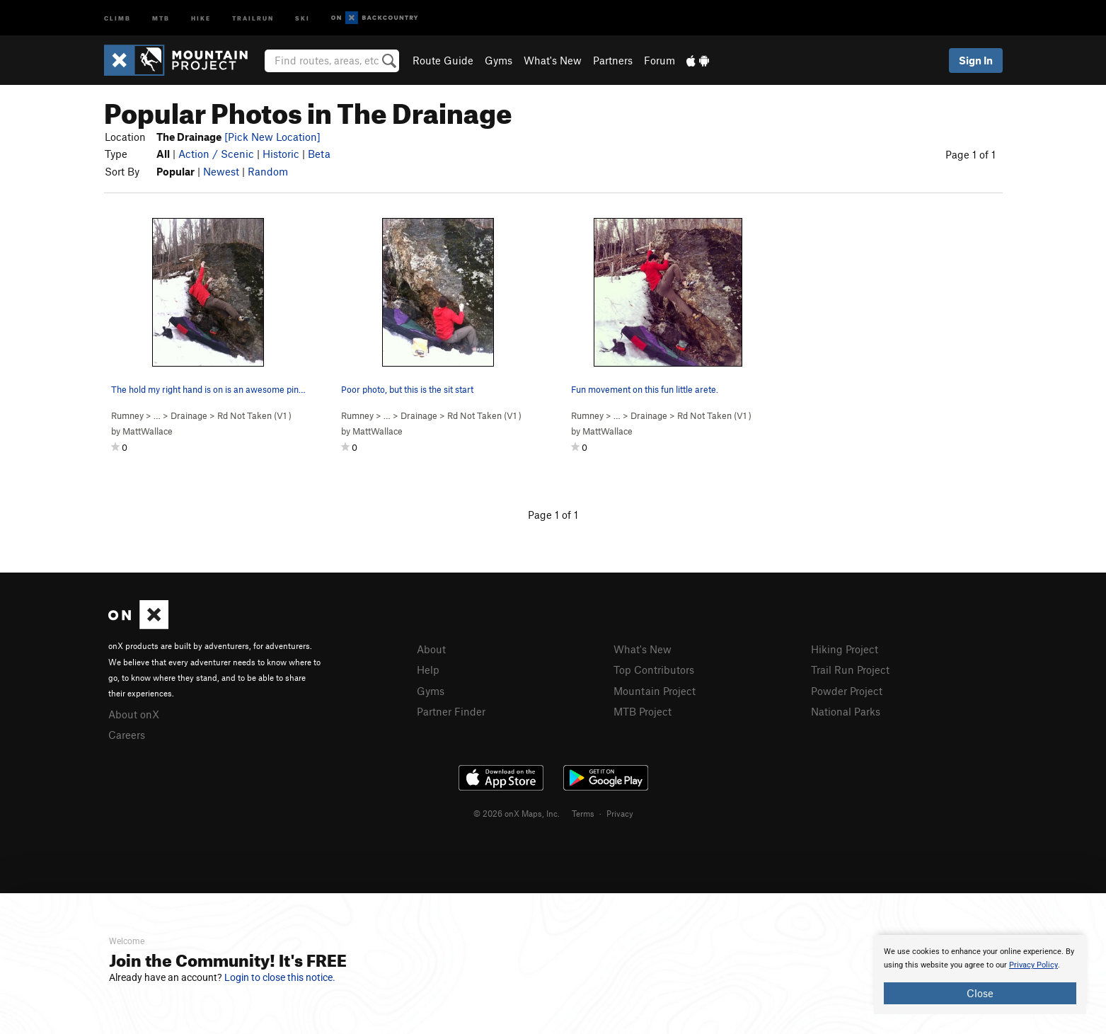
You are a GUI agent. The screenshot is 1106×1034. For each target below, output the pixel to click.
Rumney (127, 415)
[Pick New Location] (272, 136)
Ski (302, 17)
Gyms (498, 60)
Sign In (976, 60)
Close (980, 993)
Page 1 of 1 (970, 154)
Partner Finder (451, 711)
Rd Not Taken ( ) (254, 415)
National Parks (845, 711)
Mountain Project (655, 690)
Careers (126, 734)
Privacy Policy (1033, 965)
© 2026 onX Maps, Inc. (516, 813)
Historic (281, 153)
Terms (583, 813)
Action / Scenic (216, 153)
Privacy (619, 813)
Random (268, 171)
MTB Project (643, 711)
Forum (659, 60)
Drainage (189, 415)
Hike (201, 17)
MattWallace (147, 431)
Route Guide (443, 60)
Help (428, 669)
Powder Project (846, 690)
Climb (117, 17)
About (431, 649)
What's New (553, 60)
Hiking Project (844, 649)
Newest (221, 171)
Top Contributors (654, 669)
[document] (980, 974)
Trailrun (253, 17)
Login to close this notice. (279, 977)
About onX (133, 714)
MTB (161, 17)
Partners (613, 60)
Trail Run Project (850, 669)
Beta (319, 153)
